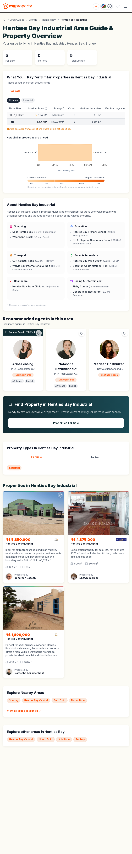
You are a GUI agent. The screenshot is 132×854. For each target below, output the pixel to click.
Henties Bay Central (36, 700)
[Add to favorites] (60, 495)
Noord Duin (78, 700)
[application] (66, 155)
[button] (34, 555)
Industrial (28, 100)
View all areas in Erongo (24, 710)
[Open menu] (125, 6)
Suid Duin (59, 700)
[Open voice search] (96, 6)
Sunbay (13, 700)
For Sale (15, 90)
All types (13, 100)
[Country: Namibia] (106, 6)
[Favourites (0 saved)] (117, 6)
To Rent (96, 457)
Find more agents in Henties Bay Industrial (26, 324)
